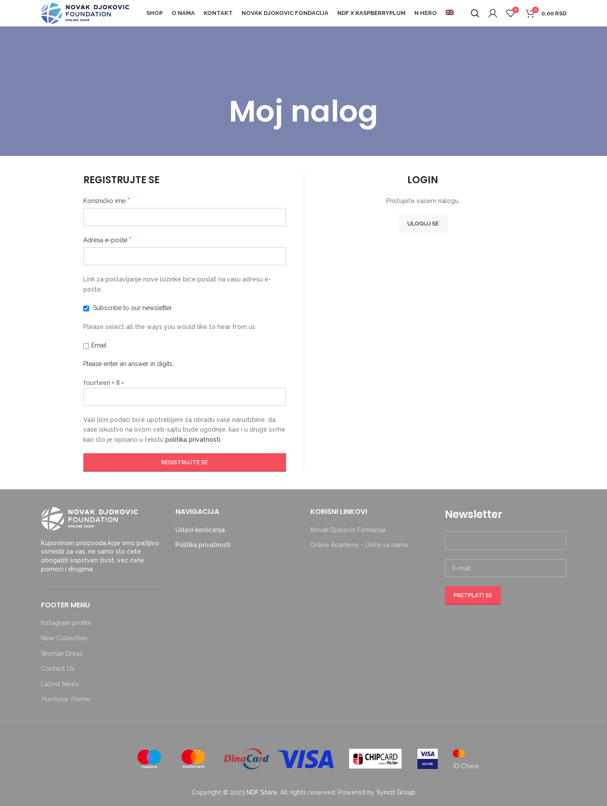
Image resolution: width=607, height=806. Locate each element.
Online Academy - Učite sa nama (359, 544)
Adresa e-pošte (107, 240)
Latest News (60, 684)
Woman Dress (61, 653)
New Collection (64, 638)
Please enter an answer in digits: (128, 363)
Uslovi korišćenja (200, 529)
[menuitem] (450, 13)
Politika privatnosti (203, 544)
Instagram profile (66, 622)
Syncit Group (395, 792)
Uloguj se (423, 223)
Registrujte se (184, 462)
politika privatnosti (192, 439)
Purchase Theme (65, 698)
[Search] (475, 13)
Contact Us (57, 668)
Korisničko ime (106, 200)
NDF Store (261, 792)
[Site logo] (85, 12)
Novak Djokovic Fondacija (348, 529)
